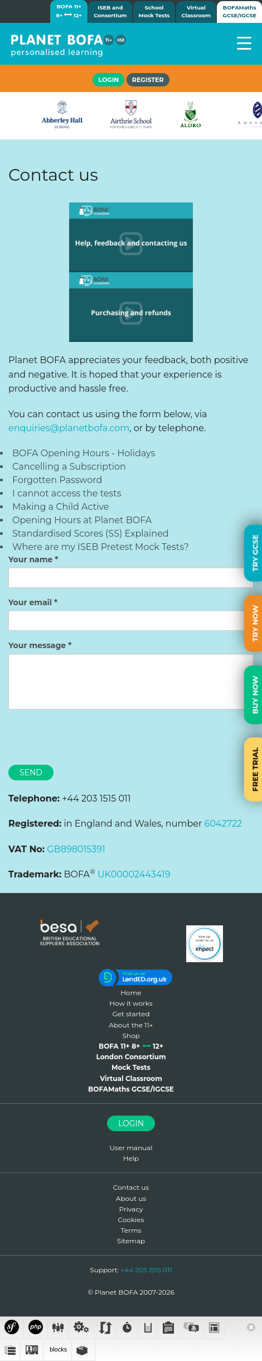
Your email (30, 602)
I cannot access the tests (67, 493)
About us (131, 1198)
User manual (131, 1147)
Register (148, 80)
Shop (130, 1035)
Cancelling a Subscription (69, 466)
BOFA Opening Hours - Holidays (83, 453)
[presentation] (93, 740)
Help (131, 1158)
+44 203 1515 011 (146, 1270)
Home (130, 992)
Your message (37, 645)
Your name (30, 559)
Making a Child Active (60, 506)
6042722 (223, 823)
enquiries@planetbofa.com (68, 428)
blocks (57, 1349)
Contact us (131, 1187)
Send (31, 773)
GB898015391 (76, 849)
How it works (130, 1003)
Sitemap (131, 1241)
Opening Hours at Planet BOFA (82, 520)
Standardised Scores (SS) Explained (90, 533)
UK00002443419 (134, 874)
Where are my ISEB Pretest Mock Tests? (100, 547)
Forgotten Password (57, 480)
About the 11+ (131, 1025)
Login (131, 1123)
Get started (130, 1014)
